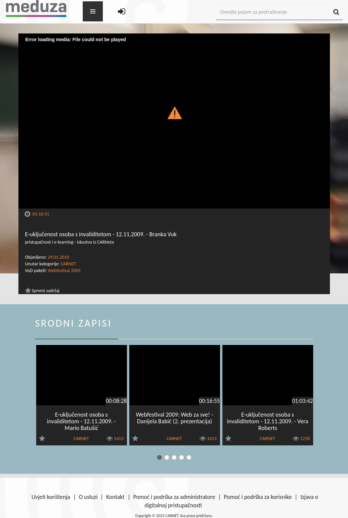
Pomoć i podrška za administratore (174, 497)
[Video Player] (174, 120)
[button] (174, 112)
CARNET (68, 264)
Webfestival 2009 (64, 270)
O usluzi (88, 497)
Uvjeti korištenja (50, 497)
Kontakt (115, 497)
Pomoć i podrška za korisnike (258, 497)
